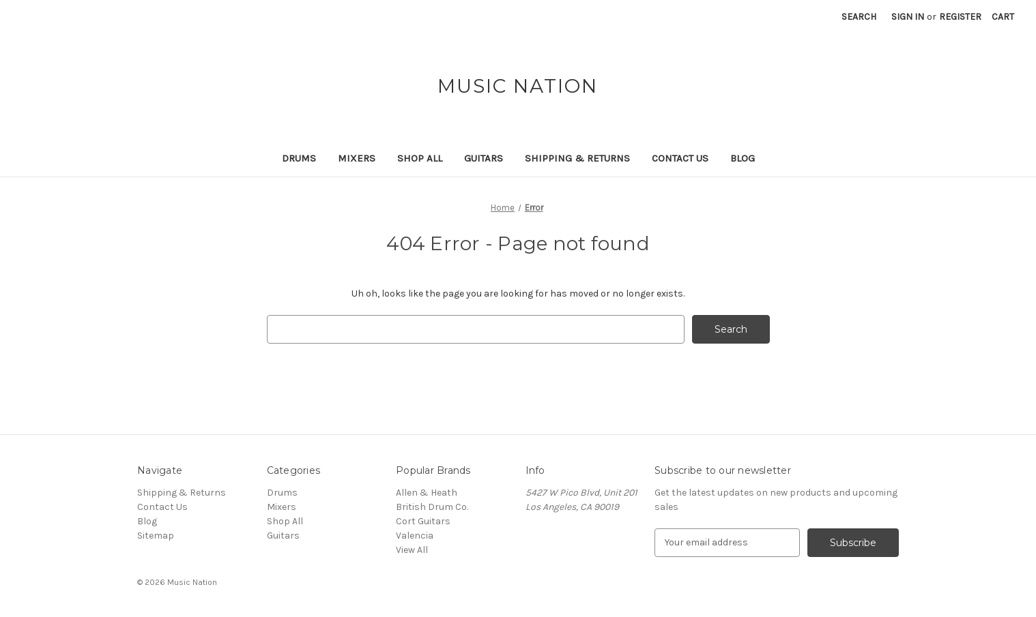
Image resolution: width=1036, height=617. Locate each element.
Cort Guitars (423, 521)
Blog (742, 158)
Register (960, 16)
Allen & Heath (426, 492)
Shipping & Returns (577, 158)
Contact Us (680, 158)
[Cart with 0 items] (1003, 16)
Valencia (414, 535)
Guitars (483, 158)
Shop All (419, 158)
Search (858, 16)
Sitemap (155, 535)
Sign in (907, 16)
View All (412, 550)
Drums (299, 158)
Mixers (356, 158)
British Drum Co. (432, 507)
